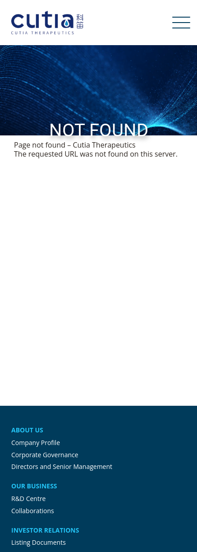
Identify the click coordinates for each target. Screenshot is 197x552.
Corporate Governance (44, 454)
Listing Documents (38, 542)
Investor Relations (45, 530)
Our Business (34, 486)
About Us (27, 430)
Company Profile (35, 442)
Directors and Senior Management (61, 466)
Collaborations (32, 510)
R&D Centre (28, 498)
